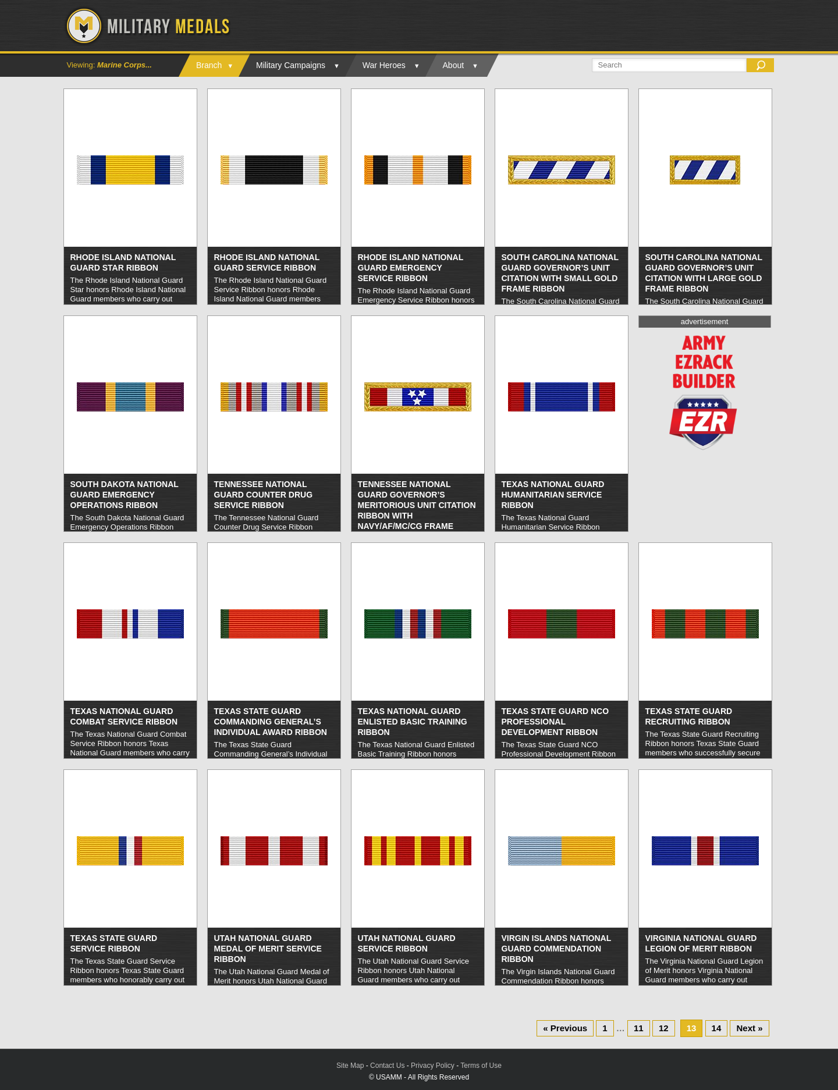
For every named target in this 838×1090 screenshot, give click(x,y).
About (453, 65)
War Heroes (384, 65)
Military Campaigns (290, 65)
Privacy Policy (432, 1065)
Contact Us (387, 1065)
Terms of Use (481, 1065)
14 (717, 1028)
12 (664, 1028)
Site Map (350, 1065)
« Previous (565, 1028)
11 (639, 1028)
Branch (209, 65)
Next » (749, 1028)
